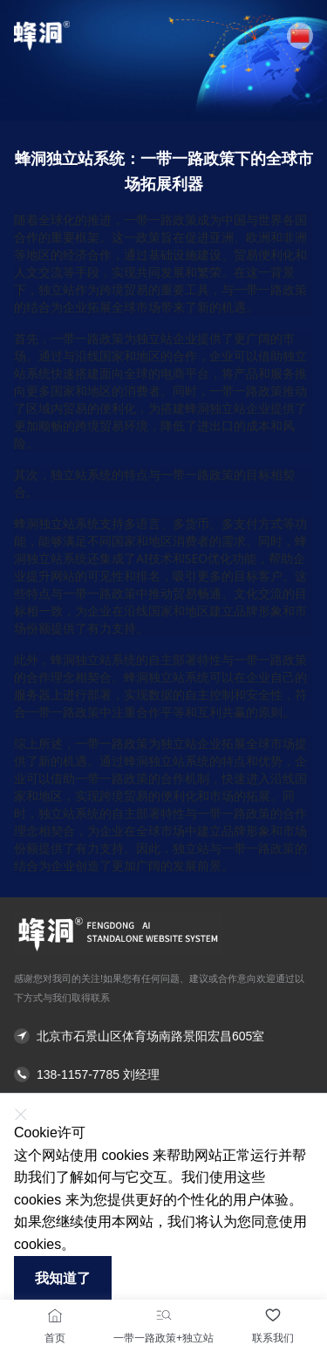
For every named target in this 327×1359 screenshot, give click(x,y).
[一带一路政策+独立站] (164, 1315)
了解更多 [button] (103, 1245)
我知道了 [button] (63, 1278)
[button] (300, 36)
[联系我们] (273, 1315)
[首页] (55, 1315)
